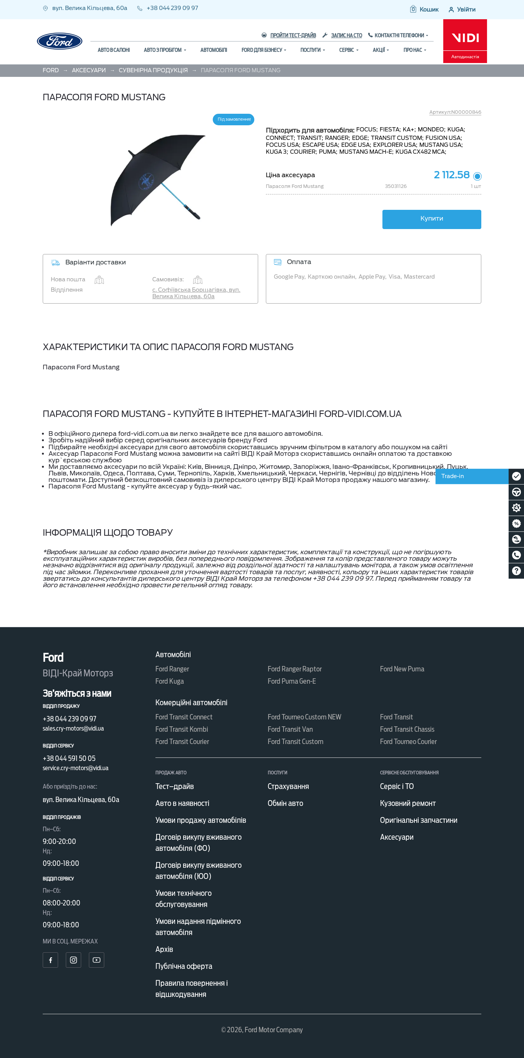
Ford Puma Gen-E (292, 681)
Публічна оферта (183, 966)
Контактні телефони (400, 35)
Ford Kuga (169, 681)
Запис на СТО (342, 35)
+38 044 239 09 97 (167, 8)
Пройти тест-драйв (289, 35)
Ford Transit (396, 717)
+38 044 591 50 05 (69, 758)
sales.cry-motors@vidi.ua (73, 728)
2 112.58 (452, 175)
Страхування (288, 786)
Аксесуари (397, 837)
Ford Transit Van (290, 729)
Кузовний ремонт (408, 803)
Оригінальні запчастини (418, 820)
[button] (424, 10)
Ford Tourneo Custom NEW (305, 717)
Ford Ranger (172, 669)
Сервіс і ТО (397, 786)
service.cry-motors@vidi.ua (75, 768)
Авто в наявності (182, 803)
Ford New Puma (402, 669)
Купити (432, 218)
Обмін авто (285, 803)
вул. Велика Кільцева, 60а (85, 8)
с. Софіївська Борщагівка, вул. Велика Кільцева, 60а (196, 293)
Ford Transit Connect (184, 717)
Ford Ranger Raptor (295, 669)
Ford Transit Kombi (181, 729)
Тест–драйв (174, 786)
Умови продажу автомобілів (200, 820)
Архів (164, 949)
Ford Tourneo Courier (408, 741)
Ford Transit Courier (182, 741)
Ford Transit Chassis (407, 729)
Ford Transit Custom (296, 741)
